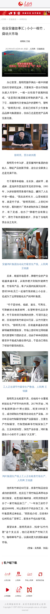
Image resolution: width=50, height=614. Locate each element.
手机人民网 (29, 575)
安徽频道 (12, 19)
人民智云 (18, 591)
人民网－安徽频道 (37, 49)
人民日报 (7, 575)
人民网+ (18, 575)
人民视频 (7, 591)
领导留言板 (40, 575)
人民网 (3, 19)
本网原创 (23, 19)
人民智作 (29, 591)
